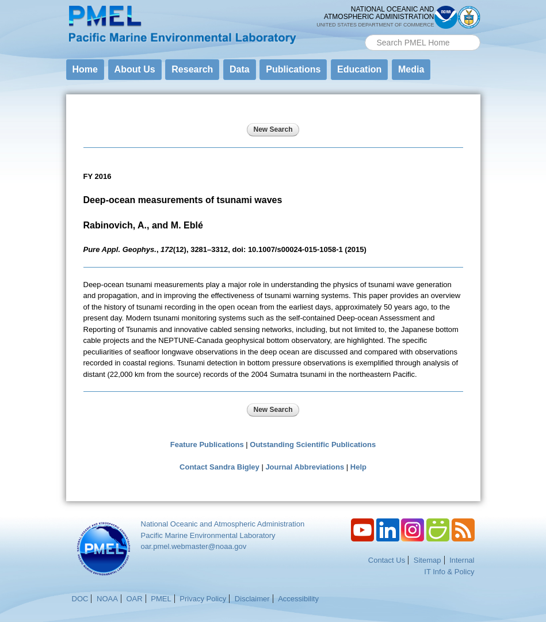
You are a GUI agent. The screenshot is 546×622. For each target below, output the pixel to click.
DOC (80, 598)
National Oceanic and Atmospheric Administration (223, 524)
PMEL (161, 598)
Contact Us (386, 560)
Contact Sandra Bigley (219, 467)
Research (192, 69)
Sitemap (427, 560)
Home (85, 69)
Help (358, 467)
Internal (461, 560)
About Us (134, 69)
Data (240, 69)
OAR (134, 598)
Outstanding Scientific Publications (313, 444)
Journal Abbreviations (304, 467)
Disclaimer (252, 598)
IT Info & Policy (449, 571)
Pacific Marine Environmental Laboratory (208, 535)
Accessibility (298, 598)
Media (411, 69)
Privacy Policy (203, 598)
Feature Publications (207, 444)
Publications (293, 69)
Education (359, 69)
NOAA (107, 598)
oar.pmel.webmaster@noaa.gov (194, 546)
